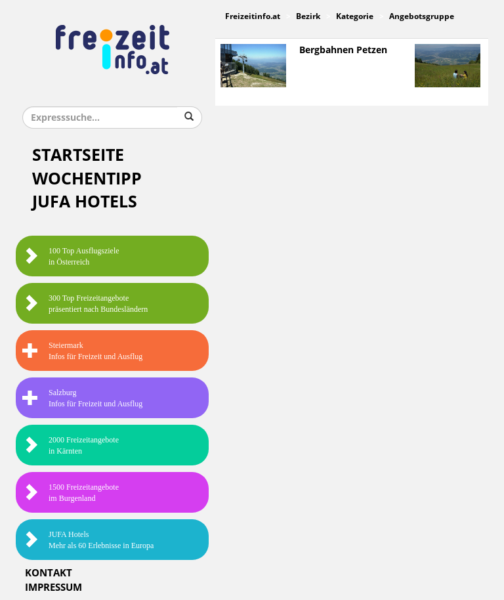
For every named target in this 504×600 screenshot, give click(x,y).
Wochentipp (87, 178)
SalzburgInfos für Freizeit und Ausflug (82, 398)
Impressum (53, 587)
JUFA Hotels (84, 201)
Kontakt (48, 573)
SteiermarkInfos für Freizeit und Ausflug (82, 351)
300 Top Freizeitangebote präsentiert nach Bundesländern (85, 303)
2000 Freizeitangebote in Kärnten (70, 445)
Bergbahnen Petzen (343, 50)
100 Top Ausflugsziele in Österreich (70, 256)
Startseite (78, 155)
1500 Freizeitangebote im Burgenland (70, 492)
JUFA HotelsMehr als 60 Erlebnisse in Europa (88, 540)
